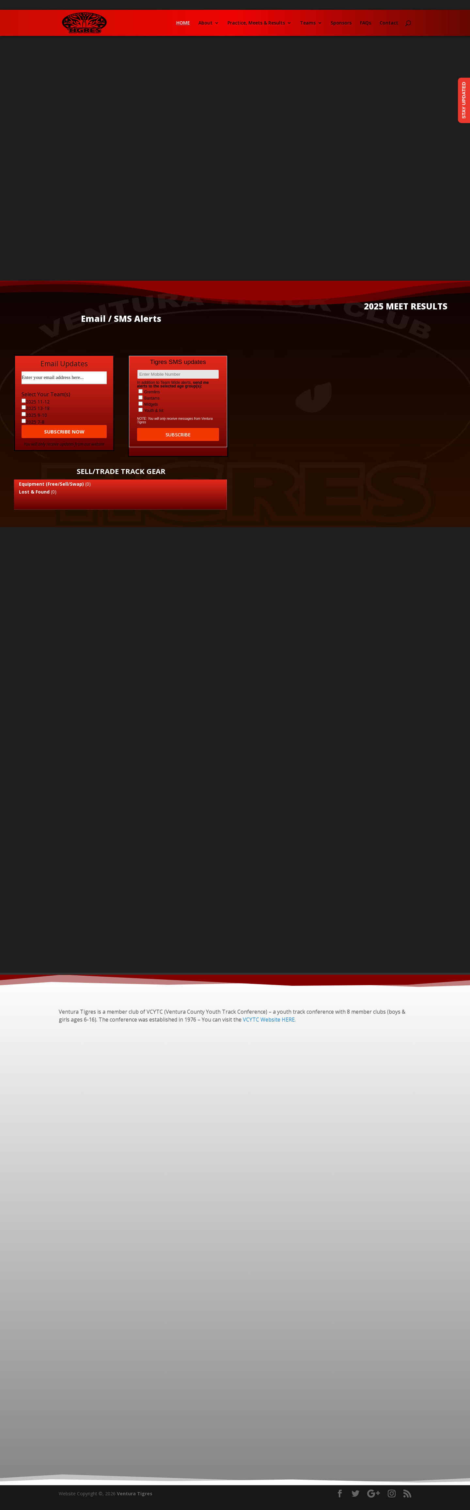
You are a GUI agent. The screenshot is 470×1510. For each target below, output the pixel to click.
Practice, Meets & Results (256, 23)
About (205, 23)
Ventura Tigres (134, 1493)
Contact (389, 23)
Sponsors (341, 23)
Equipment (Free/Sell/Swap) (51, 484)
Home (183, 23)
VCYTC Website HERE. (269, 1019)
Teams (308, 23)
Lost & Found (34, 492)
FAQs (365, 23)
